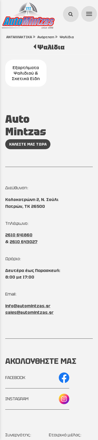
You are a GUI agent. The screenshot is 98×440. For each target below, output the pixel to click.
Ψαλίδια (67, 37)
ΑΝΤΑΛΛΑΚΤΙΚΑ (19, 37)
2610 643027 (23, 241)
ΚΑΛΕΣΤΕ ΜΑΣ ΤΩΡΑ (28, 144)
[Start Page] (28, 16)
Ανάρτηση (45, 37)
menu (88, 13)
